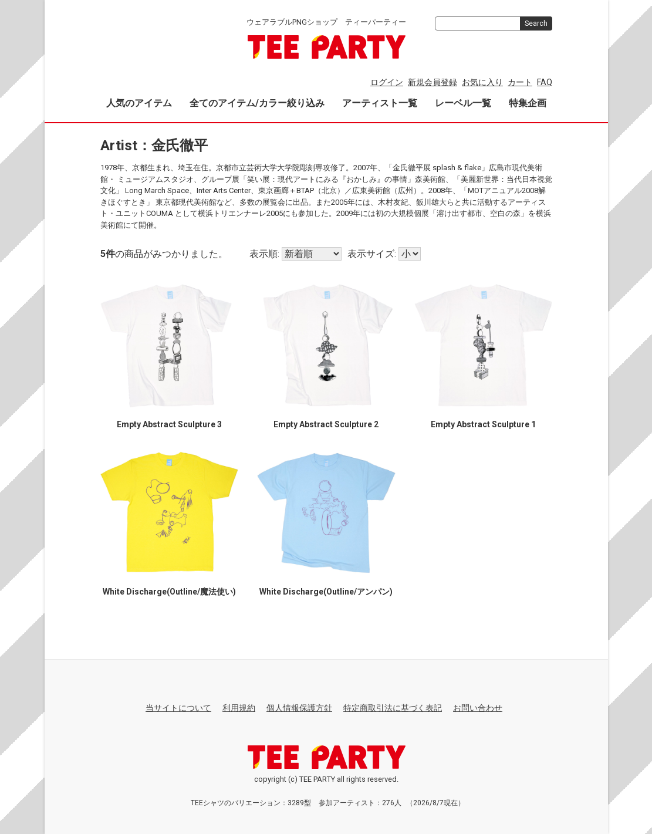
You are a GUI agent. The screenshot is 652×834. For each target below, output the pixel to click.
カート (520, 82)
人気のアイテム (139, 103)
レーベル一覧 (463, 103)
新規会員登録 (432, 82)
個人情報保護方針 (299, 708)
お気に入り (482, 82)
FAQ (544, 82)
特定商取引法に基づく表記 (392, 708)
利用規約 (238, 708)
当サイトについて (178, 708)
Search (536, 23)
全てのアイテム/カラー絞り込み (257, 103)
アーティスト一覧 (379, 103)
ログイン (386, 82)
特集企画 (527, 103)
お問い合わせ (477, 708)
